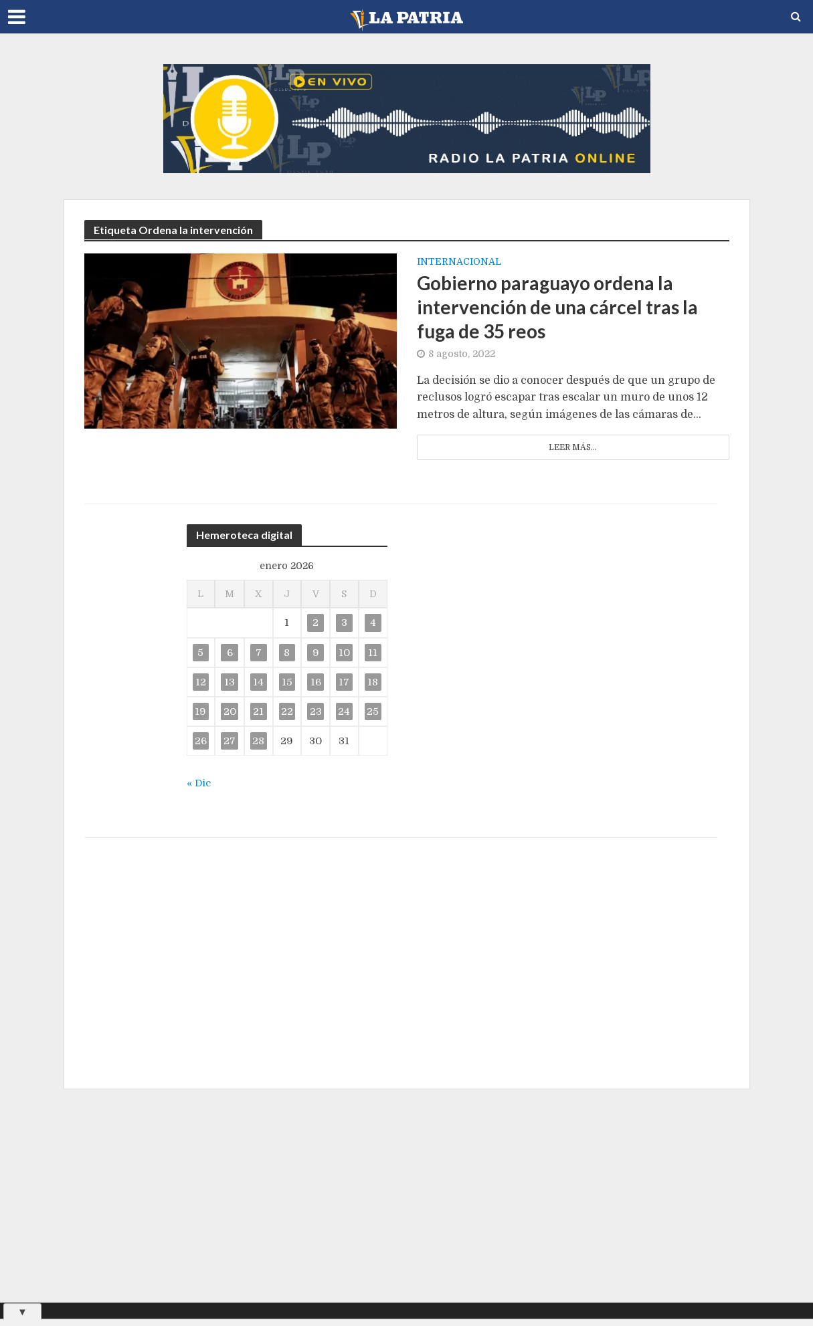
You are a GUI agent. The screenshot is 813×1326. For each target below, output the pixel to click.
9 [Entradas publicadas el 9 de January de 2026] (315, 653)
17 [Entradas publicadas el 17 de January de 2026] (344, 682)
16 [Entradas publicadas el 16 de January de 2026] (315, 682)
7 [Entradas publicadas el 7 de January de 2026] (259, 653)
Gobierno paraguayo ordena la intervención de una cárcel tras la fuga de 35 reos (557, 306)
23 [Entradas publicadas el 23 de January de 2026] (316, 711)
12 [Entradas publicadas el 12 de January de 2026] (200, 682)
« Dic (199, 783)
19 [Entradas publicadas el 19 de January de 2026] (200, 711)
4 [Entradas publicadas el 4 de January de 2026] (373, 623)
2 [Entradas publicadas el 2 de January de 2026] (315, 623)
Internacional (459, 262)
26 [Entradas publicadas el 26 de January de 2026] (201, 741)
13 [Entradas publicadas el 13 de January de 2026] (229, 682)
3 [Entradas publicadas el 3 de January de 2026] (344, 623)
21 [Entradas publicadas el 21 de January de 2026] (258, 711)
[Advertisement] (406, 1195)
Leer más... (573, 447)
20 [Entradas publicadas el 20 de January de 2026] (229, 711)
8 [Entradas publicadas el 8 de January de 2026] (287, 653)
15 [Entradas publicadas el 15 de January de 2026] (287, 682)
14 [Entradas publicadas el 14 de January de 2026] (258, 682)
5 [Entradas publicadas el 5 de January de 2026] (200, 653)
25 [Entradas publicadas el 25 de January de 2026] (373, 711)
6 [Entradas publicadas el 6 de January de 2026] (230, 653)
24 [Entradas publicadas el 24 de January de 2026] (344, 711)
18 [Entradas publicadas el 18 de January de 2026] (372, 682)
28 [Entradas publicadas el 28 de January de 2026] (258, 741)
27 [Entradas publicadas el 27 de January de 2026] (229, 741)
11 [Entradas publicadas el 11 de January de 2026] (372, 653)
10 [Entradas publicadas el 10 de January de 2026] (344, 653)
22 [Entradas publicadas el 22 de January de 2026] (287, 711)
